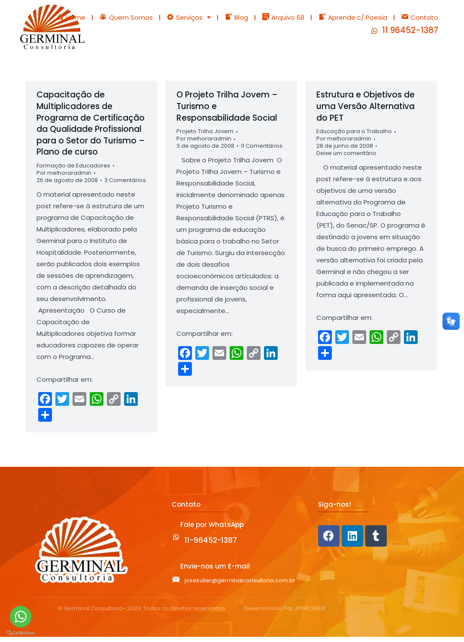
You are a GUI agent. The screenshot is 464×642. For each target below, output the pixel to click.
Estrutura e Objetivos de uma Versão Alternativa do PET (365, 111)
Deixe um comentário (346, 158)
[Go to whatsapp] (20, 616)
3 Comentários (125, 185)
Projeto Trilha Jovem (205, 136)
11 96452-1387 (410, 33)
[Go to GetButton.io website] (20, 633)
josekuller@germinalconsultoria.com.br (240, 585)
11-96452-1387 (211, 545)
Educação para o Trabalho (354, 136)
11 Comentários (261, 151)
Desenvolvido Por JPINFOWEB (284, 614)
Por (63, 178)
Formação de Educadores (73, 171)
